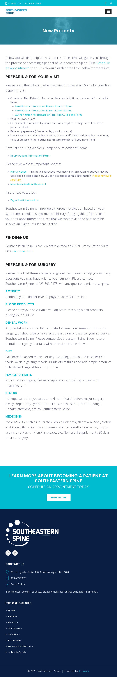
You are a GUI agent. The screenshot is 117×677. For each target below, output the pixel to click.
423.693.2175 (13, 3)
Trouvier (84, 671)
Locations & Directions (20, 646)
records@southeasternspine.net (78, 591)
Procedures (14, 640)
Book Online (33, 3)
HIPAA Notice (18, 171)
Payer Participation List (24, 200)
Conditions (14, 634)
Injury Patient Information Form (29, 155)
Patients (13, 616)
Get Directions (22, 251)
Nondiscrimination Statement (28, 184)
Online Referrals (17, 652)
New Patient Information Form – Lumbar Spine (43, 106)
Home (11, 610)
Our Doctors (15, 628)
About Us (13, 622)
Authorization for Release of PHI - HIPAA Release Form (48, 114)
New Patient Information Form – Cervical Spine (43, 110)
